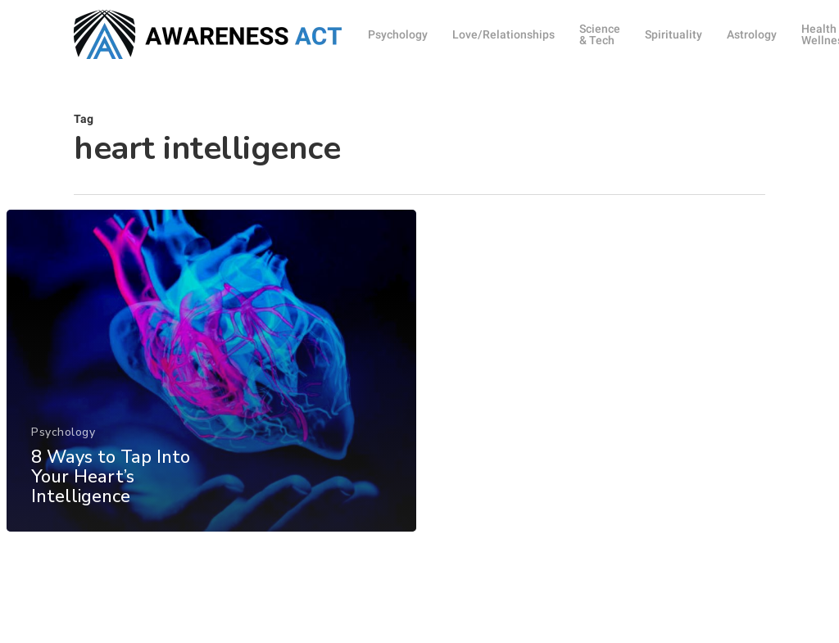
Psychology (63, 452)
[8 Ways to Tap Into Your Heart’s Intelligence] (211, 391)
